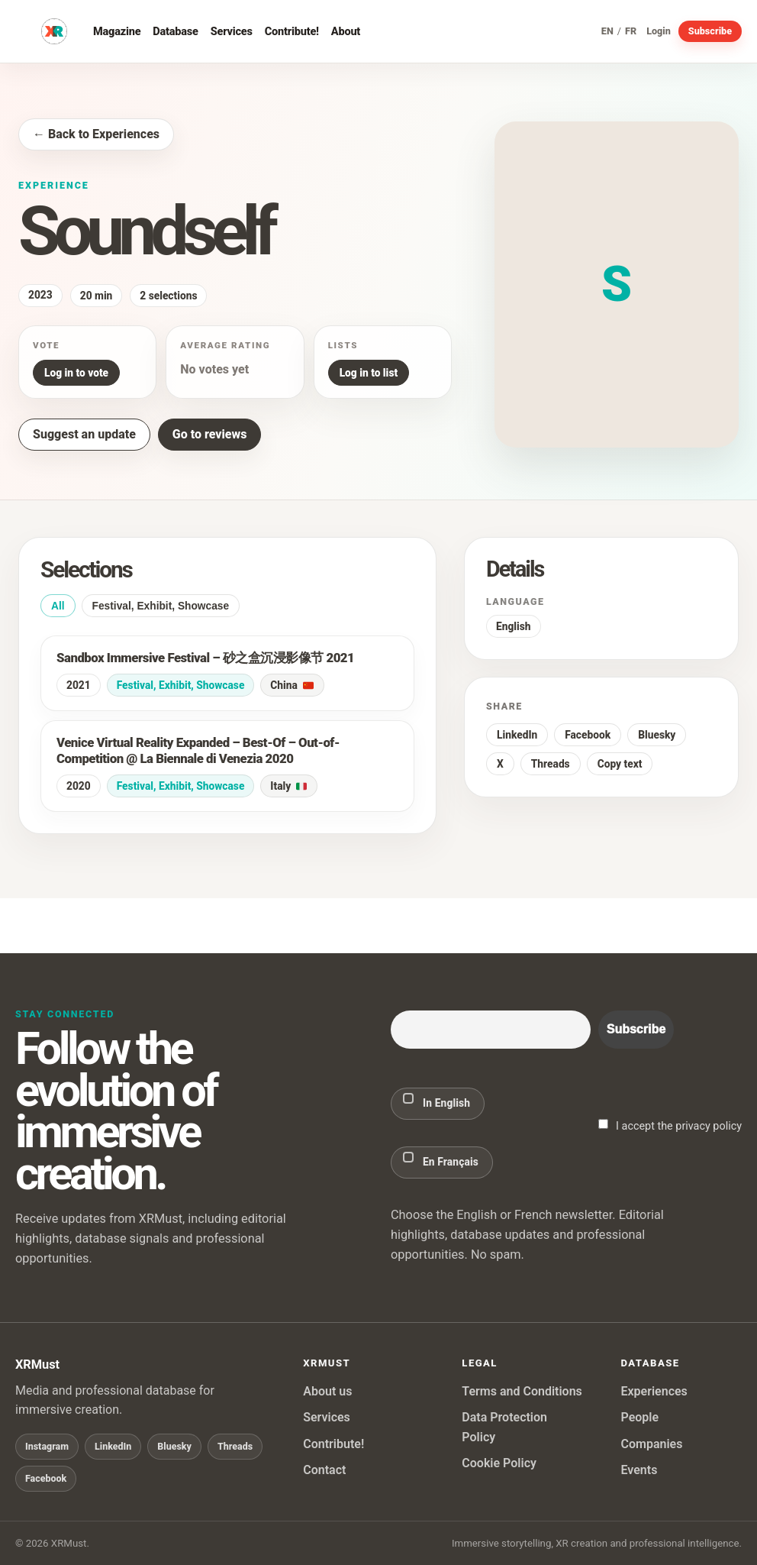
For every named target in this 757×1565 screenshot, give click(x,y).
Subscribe (710, 31)
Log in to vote (76, 373)
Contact (324, 1470)
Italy (288, 786)
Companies (651, 1444)
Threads (550, 764)
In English (436, 1101)
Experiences (653, 1391)
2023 (40, 295)
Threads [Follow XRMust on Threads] (235, 1446)
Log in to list (369, 373)
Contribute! (292, 31)
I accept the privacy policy (670, 1125)
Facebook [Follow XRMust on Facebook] (45, 1478)
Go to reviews (209, 434)
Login (658, 32)
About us (327, 1391)
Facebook (587, 735)
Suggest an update (84, 434)
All (58, 606)
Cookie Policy (499, 1463)
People (639, 1417)
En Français (440, 1160)
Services (232, 31)
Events (638, 1470)
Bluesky (656, 735)
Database (175, 31)
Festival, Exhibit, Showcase (161, 606)
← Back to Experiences (96, 134)
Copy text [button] (620, 764)
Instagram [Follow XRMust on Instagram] (47, 1446)
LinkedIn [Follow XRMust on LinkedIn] (113, 1446)
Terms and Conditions (521, 1391)
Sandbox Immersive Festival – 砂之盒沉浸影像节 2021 (205, 657)
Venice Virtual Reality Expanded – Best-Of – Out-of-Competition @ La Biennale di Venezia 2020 (198, 750)
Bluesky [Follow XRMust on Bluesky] (174, 1446)
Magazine (116, 31)
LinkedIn (517, 735)
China (291, 685)
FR (630, 32)
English (513, 626)
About (345, 31)
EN (607, 32)
